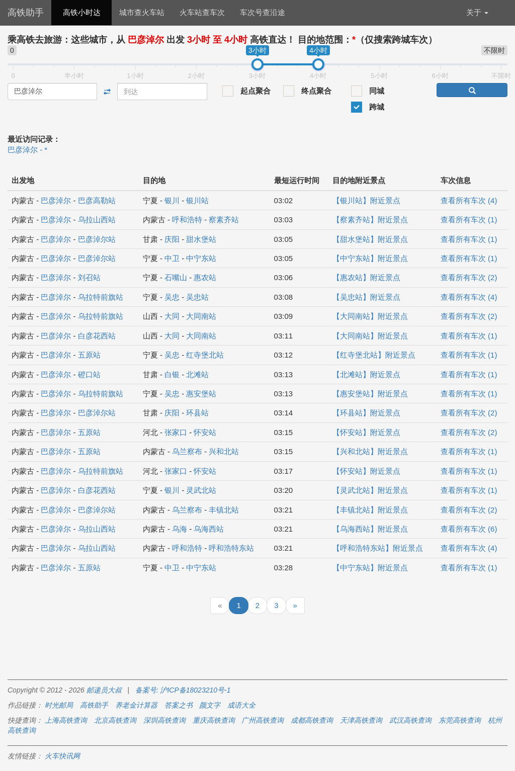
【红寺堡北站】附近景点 (373, 355)
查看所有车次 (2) (469, 277)
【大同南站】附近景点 (370, 316)
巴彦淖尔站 (97, 239)
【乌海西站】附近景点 (370, 529)
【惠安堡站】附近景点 (370, 393)
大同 (172, 316)
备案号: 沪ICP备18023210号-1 (183, 690)
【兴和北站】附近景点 (370, 451)
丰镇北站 (224, 509)
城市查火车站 (141, 12)
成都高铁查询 (312, 720)
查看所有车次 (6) (469, 529)
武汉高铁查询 (410, 720)
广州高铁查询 (262, 720)
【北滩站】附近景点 (366, 374)
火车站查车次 (202, 12)
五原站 (89, 355)
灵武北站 (201, 490)
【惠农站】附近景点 (366, 277)
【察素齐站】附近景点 (370, 219)
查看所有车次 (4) (469, 200)
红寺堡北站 (205, 355)
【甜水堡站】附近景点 (370, 239)
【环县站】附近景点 (366, 412)
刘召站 (89, 277)
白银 (172, 374)
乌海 (179, 529)
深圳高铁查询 (164, 720)
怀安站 (205, 432)
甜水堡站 (201, 239)
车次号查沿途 (262, 12)
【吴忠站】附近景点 (366, 297)
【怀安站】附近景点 (366, 432)
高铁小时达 (82, 12)
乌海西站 (209, 529)
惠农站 (205, 277)
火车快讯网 (62, 756)
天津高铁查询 (361, 720)
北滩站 (197, 374)
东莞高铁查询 (460, 720)
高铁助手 (26, 13)
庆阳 (172, 239)
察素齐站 (224, 219)
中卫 (172, 258)
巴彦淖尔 (56, 200)
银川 (172, 200)
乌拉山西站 (97, 219)
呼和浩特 (187, 219)
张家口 (175, 432)
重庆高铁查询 (214, 720)
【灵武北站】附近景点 (370, 490)
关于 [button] (477, 12)
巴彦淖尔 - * (27, 149)
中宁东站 (201, 258)
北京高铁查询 (115, 720)
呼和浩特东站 (231, 548)
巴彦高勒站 (97, 200)
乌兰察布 (187, 451)
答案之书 (178, 705)
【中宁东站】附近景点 (370, 258)
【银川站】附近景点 (366, 200)
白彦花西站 (97, 335)
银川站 (197, 200)
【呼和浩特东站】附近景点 (377, 548)
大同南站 (201, 316)
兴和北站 (224, 451)
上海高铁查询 (66, 720)
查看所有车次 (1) (469, 219)
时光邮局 (59, 705)
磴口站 (89, 374)
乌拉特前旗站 (100, 297)
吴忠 (172, 297)
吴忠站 (197, 297)
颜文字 (209, 705)
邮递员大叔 (104, 690)
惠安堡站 (201, 393)
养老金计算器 (136, 705)
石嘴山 (175, 277)
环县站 (197, 412)
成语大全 (241, 705)
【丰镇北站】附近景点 (370, 509)
